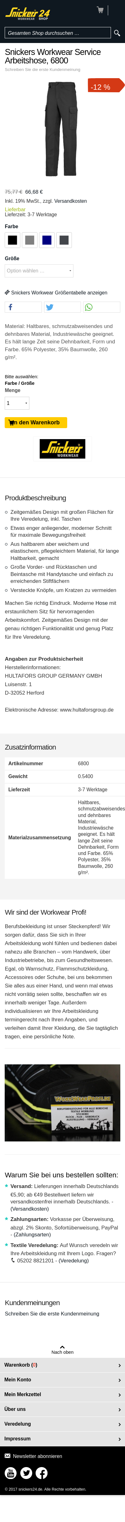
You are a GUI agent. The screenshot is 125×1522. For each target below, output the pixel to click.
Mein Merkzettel (22, 1394)
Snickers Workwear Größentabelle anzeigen (56, 292)
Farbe (11, 226)
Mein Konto (17, 1379)
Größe (12, 258)
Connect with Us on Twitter (26, 1473)
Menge (12, 390)
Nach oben (63, 1352)
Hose (101, 603)
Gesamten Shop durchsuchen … (43, 33)
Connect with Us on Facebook (42, 1473)
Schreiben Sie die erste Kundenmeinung (42, 69)
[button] (23, 307)
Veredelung (17, 1424)
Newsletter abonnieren (37, 1456)
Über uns (15, 1409)
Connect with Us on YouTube (11, 1473)
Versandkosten (70, 201)
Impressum (17, 1438)
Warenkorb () (20, 1365)
